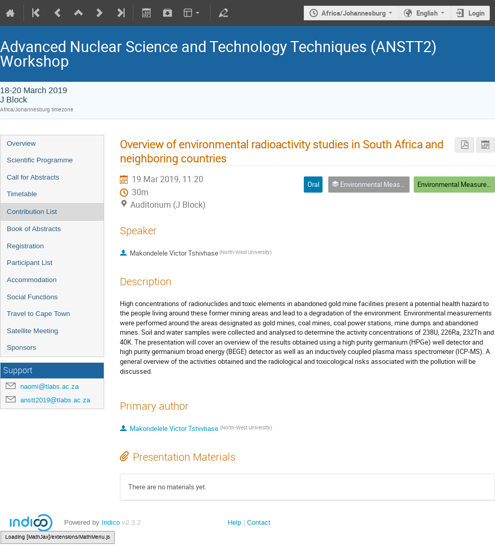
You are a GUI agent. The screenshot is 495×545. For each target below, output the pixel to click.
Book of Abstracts (34, 229)
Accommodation (32, 280)
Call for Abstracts (33, 177)
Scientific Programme (40, 160)
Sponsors (21, 347)
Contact (258, 522)
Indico (111, 522)
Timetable (22, 194)
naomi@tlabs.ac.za (49, 386)
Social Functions (32, 297)
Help (234, 522)
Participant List (29, 263)
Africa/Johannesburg (353, 13)
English (427, 13)
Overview (21, 143)
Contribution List (32, 212)
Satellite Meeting (32, 331)
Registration (25, 246)
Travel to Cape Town (38, 314)
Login (476, 13)
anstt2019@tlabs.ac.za (55, 400)
